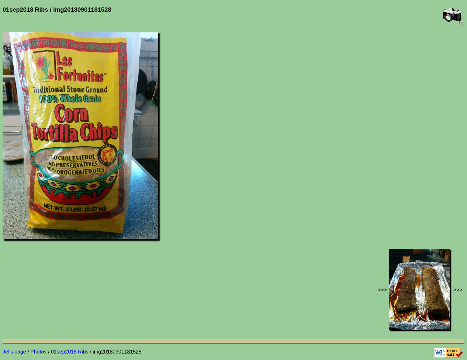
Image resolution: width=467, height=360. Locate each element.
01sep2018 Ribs (70, 351)
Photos (38, 351)
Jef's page (14, 351)
